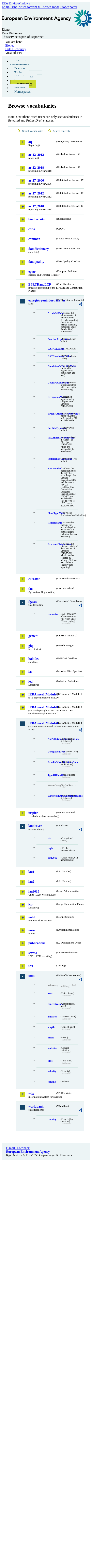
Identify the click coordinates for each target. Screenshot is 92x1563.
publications (36, 943)
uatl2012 (52, 857)
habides (33, 658)
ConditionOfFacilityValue (54, 366)
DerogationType (54, 751)
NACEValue (54, 468)
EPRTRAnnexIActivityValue (54, 413)
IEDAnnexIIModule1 (42, 694)
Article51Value (54, 313)
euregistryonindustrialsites (42, 300)
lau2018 (33, 891)
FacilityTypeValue (54, 428)
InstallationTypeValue (54, 458)
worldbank (36, 1106)
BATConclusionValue (54, 356)
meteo (51, 1037)
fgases (32, 601)
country (52, 1119)
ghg (30, 645)
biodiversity (36, 219)
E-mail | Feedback (18, 1148)
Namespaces (22, 91)
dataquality (36, 261)
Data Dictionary (15, 49)
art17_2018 (36, 206)
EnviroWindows (19, 3)
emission (52, 1016)
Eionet (9, 45)
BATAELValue (54, 348)
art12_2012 (36, 154)
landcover (35, 825)
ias (30, 671)
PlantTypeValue (54, 513)
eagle (50, 848)
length (51, 1027)
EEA (5, 3)
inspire (33, 813)
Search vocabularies (32, 131)
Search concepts (61, 131)
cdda (31, 229)
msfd (31, 917)
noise (31, 930)
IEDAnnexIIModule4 (42, 723)
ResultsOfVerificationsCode (54, 762)
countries (53, 614)
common (34, 239)
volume (52, 1081)
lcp (30, 904)
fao (30, 588)
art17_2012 (36, 193)
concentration (54, 1004)
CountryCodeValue (54, 382)
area (50, 993)
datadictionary (38, 248)
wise (31, 1093)
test (30, 966)
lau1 (31, 871)
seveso (32, 953)
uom (31, 975)
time (50, 1060)
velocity (52, 1071)
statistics (52, 1048)
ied (30, 681)
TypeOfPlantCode (54, 775)
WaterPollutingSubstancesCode (54, 795)
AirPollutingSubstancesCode (54, 739)
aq (30, 141)
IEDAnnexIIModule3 (42, 707)
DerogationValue (54, 397)
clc (49, 838)
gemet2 (33, 636)
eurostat (34, 579)
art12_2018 (36, 167)
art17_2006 (36, 180)
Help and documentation (19, 63)
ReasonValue (54, 522)
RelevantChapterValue (54, 544)
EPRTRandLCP (39, 284)
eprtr (32, 271)
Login (6, 7)
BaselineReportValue (54, 339)
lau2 (31, 881)
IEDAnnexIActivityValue (54, 437)
